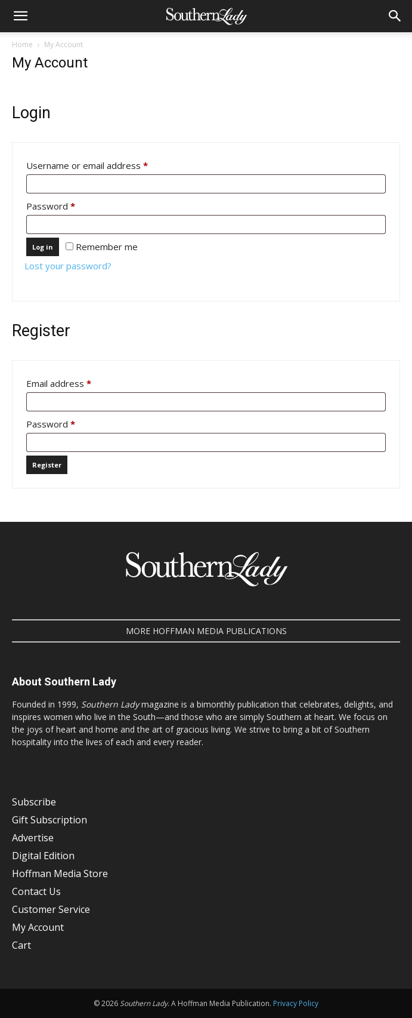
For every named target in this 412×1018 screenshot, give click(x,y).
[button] (20, 16)
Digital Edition (43, 855)
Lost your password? (67, 266)
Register (46, 464)
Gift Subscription (49, 819)
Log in (42, 246)
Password (69, 204)
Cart (21, 945)
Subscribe (34, 801)
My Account (38, 927)
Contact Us (36, 891)
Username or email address (105, 163)
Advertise (33, 837)
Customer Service (51, 909)
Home (22, 44)
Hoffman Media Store (60, 873)
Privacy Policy (295, 1003)
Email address (77, 381)
